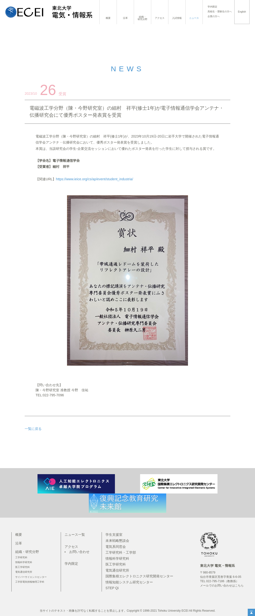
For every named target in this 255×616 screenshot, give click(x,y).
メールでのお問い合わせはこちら (222, 585)
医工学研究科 (22, 567)
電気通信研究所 (23, 572)
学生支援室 (113, 534)
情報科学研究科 (23, 562)
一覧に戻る (33, 429)
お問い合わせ (79, 552)
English (242, 11)
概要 (108, 18)
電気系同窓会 (115, 547)
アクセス (160, 18)
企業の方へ (214, 16)
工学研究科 (21, 557)
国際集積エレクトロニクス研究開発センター (139, 576)
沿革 (125, 18)
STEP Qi (112, 588)
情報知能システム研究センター (129, 582)
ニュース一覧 (75, 534)
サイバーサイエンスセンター (31, 577)
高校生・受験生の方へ (220, 11)
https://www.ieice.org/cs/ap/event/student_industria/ (94, 179)
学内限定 (212, 7)
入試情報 (177, 18)
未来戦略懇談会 (117, 541)
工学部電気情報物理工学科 (29, 581)
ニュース (194, 18)
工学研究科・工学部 (120, 552)
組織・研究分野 (142, 18)
